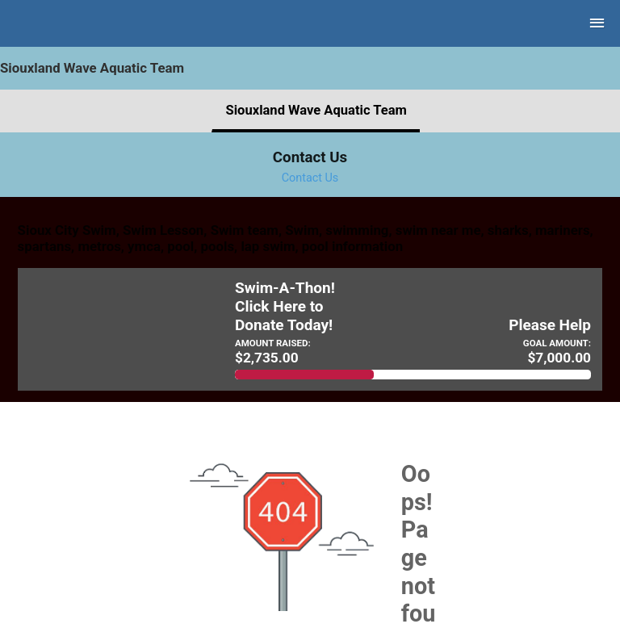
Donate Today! (284, 325)
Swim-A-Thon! (285, 288)
